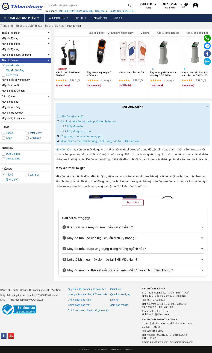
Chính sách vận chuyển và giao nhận (88, 310)
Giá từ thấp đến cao (166, 32)
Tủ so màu (10, 75)
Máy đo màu (11, 65)
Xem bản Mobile (119, 305)
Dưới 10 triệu (11, 154)
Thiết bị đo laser (11, 32)
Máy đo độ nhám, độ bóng (16, 54)
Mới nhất (143, 32)
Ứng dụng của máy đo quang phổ (81, 136)
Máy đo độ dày (10, 38)
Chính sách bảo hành (80, 299)
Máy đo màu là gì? (72, 116)
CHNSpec (33, 138)
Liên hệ (114, 299)
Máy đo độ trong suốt (13, 118)
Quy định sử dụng (120, 294)
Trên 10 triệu (11, 158)
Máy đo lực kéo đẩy (12, 112)
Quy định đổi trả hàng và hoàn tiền (87, 289)
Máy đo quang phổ (79, 131)
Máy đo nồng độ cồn (13, 90)
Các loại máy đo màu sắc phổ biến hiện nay (88, 121)
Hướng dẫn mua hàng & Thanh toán (88, 294)
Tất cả (7, 133)
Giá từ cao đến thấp (195, 32)
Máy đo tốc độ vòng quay (16, 79)
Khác (7, 138)
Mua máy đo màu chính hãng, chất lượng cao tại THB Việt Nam (100, 141)
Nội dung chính (132, 106)
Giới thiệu (115, 289)
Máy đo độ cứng (11, 43)
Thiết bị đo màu (10, 60)
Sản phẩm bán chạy (120, 32)
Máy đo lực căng (11, 107)
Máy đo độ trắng (13, 70)
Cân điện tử (8, 96)
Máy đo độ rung (10, 49)
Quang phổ (10, 179)
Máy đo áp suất (10, 85)
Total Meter (34, 133)
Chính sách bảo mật (79, 305)
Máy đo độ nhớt (10, 101)
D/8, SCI (32, 174)
